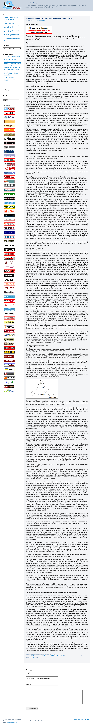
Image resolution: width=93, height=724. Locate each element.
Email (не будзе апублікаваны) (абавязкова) (38, 678)
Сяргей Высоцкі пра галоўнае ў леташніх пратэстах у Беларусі (12, 68)
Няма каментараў (40, 20)
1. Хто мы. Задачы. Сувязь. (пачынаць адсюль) (11, 18)
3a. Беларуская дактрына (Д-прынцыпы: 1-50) (12, 26)
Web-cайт (28, 684)
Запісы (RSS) (77, 719)
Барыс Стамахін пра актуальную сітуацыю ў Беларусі (10, 79)
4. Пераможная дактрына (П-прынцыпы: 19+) (12, 39)
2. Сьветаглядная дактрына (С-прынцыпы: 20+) (11, 22)
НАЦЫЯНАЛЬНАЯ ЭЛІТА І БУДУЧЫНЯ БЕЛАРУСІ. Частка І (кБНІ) (49, 18)
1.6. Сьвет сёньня (46, 655)
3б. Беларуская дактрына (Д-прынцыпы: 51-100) (12, 30)
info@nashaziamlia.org (12, 722)
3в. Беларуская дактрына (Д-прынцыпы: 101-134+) (12, 35)
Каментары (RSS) (85, 719)
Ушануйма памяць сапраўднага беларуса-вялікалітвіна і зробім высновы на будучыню (12, 63)
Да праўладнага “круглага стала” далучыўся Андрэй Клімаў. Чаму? (11, 73)
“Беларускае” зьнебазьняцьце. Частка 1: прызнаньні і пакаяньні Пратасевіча (12, 58)
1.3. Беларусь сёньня (36, 655)
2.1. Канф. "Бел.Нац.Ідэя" (57, 655)
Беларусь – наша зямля (12, 5)
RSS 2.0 (33, 657)
